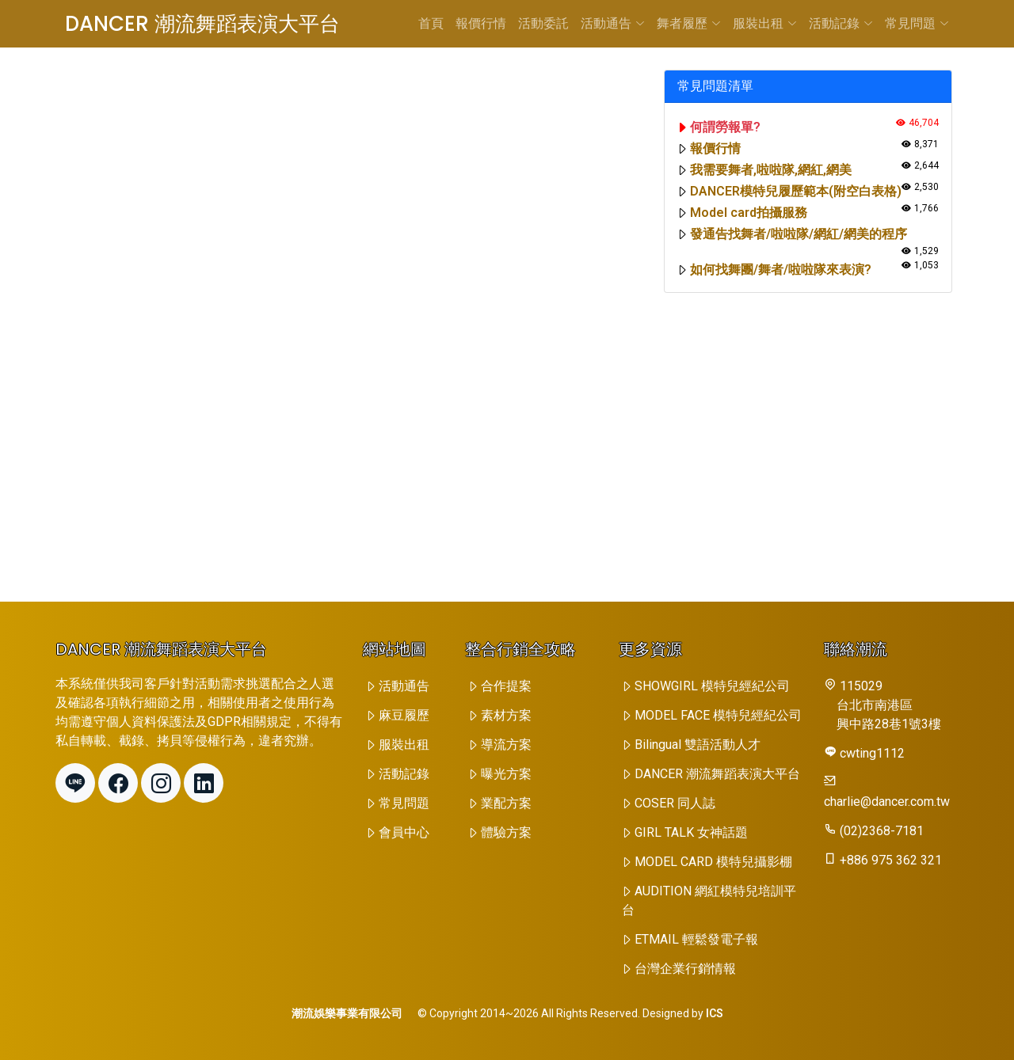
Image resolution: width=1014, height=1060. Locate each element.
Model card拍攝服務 (748, 212)
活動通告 (613, 23)
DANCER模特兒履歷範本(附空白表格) (796, 191)
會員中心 (404, 832)
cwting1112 (872, 753)
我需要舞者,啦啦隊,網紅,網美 (771, 169)
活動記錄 (841, 23)
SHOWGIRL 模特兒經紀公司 (712, 685)
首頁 (431, 23)
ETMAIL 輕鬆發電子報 (696, 939)
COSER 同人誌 (675, 803)
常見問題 (917, 23)
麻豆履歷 (404, 715)
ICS (714, 1013)
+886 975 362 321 (891, 860)
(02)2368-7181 (882, 830)
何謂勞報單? (725, 127)
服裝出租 (765, 23)
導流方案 (506, 744)
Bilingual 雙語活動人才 (697, 744)
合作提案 (506, 685)
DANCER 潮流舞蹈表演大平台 (202, 23)
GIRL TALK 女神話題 (691, 832)
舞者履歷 (689, 23)
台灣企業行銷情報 (685, 968)
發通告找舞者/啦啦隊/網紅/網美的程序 (798, 233)
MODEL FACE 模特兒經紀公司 (718, 715)
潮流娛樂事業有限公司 (347, 1013)
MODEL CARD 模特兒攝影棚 (713, 861)
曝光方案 (506, 773)
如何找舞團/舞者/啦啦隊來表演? (780, 269)
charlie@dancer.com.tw (887, 801)
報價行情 (481, 23)
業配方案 (506, 803)
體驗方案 (506, 832)
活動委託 (543, 23)
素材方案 (506, 715)
